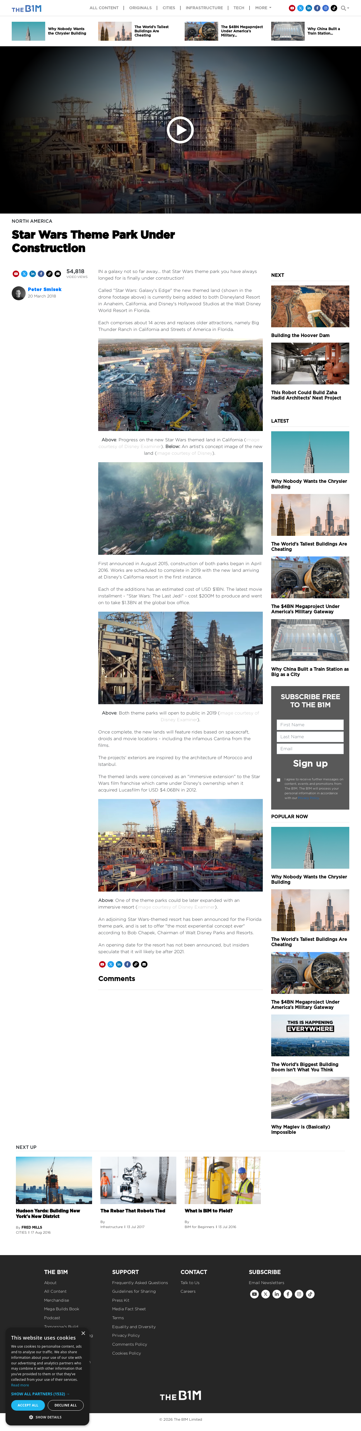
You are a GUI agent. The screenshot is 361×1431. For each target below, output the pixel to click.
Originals (140, 8)
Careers (188, 1291)
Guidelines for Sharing (134, 1291)
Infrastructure (204, 8)
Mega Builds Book (61, 1309)
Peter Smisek (45, 289)
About (50, 1282)
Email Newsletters (266, 1282)
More (261, 8)
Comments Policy (129, 1344)
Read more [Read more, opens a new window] (20, 1385)
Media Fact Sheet (129, 1309)
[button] (47, 1394)
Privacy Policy (308, 798)
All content (104, 8)
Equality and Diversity (134, 1327)
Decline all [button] (66, 1405)
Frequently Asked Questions (140, 1282)
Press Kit (120, 1300)
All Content (55, 1291)
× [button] (83, 1333)
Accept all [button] (28, 1405)
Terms (118, 1318)
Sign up (310, 763)
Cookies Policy (126, 1353)
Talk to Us (190, 1282)
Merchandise (56, 1300)
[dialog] (47, 1376)
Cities (169, 8)
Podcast (52, 1318)
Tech (239, 8)
